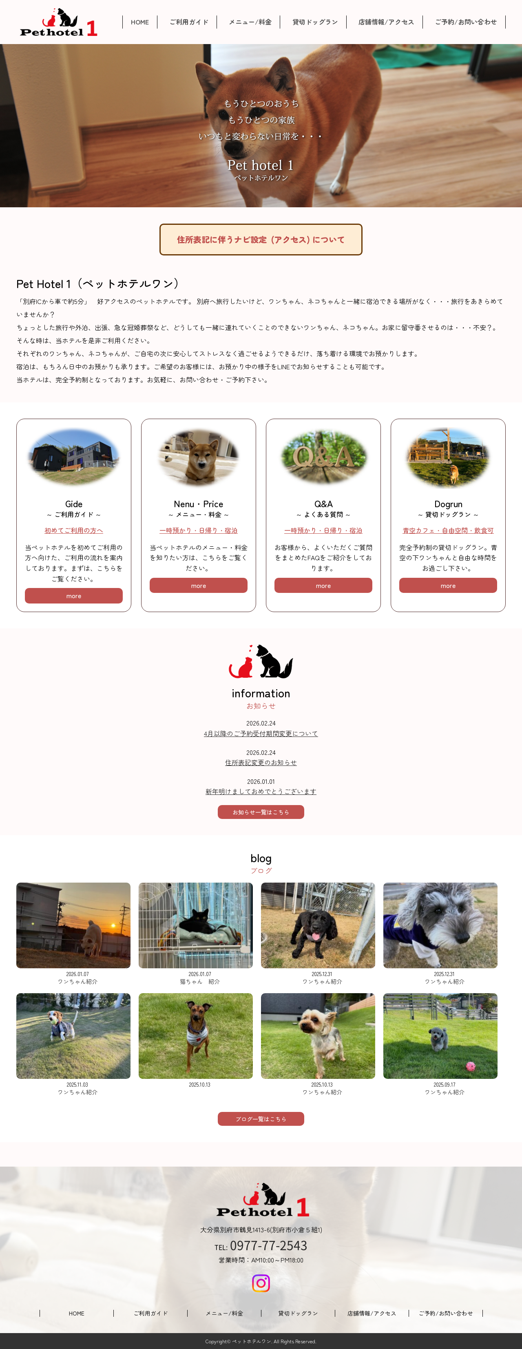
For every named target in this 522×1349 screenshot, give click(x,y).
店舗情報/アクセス (386, 22)
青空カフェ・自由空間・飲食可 (448, 530)
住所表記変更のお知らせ (261, 762)
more (73, 595)
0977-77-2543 (268, 1245)
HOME (140, 22)
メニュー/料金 (250, 22)
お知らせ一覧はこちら (261, 812)
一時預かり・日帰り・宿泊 (198, 530)
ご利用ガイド (188, 22)
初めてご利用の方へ (73, 530)
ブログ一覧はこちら (261, 1119)
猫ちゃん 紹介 (200, 981)
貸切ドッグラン (315, 22)
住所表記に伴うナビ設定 (261, 239)
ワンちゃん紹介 (77, 981)
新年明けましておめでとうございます (261, 791)
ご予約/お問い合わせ (466, 22)
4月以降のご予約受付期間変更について (261, 733)
